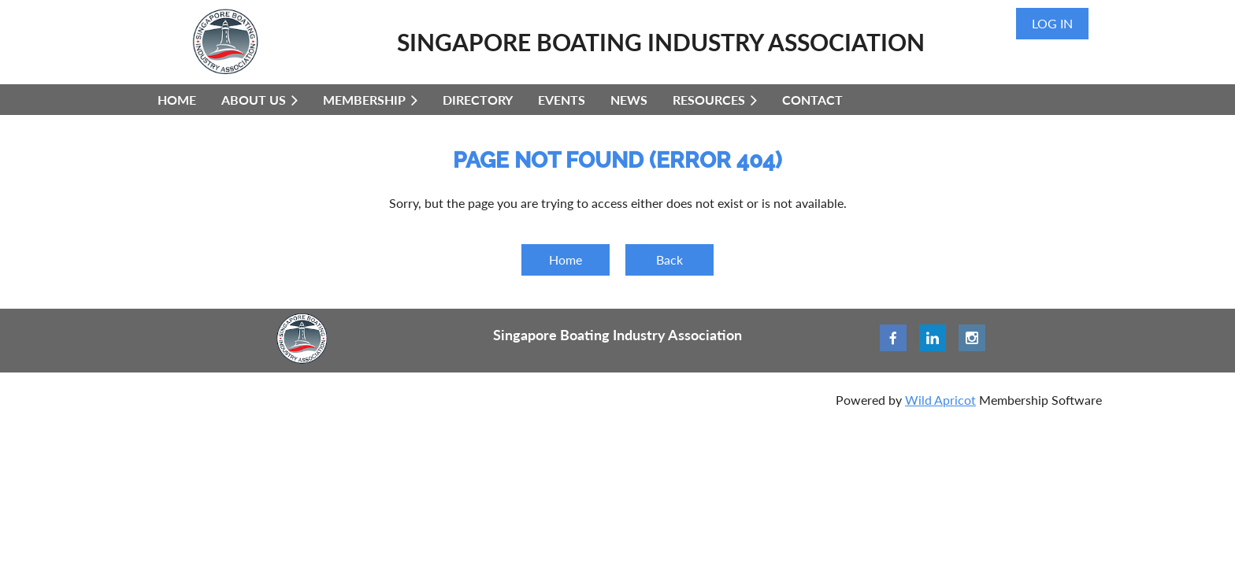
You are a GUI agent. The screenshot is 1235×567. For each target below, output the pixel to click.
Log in (1052, 23)
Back (669, 259)
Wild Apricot (940, 399)
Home (565, 259)
